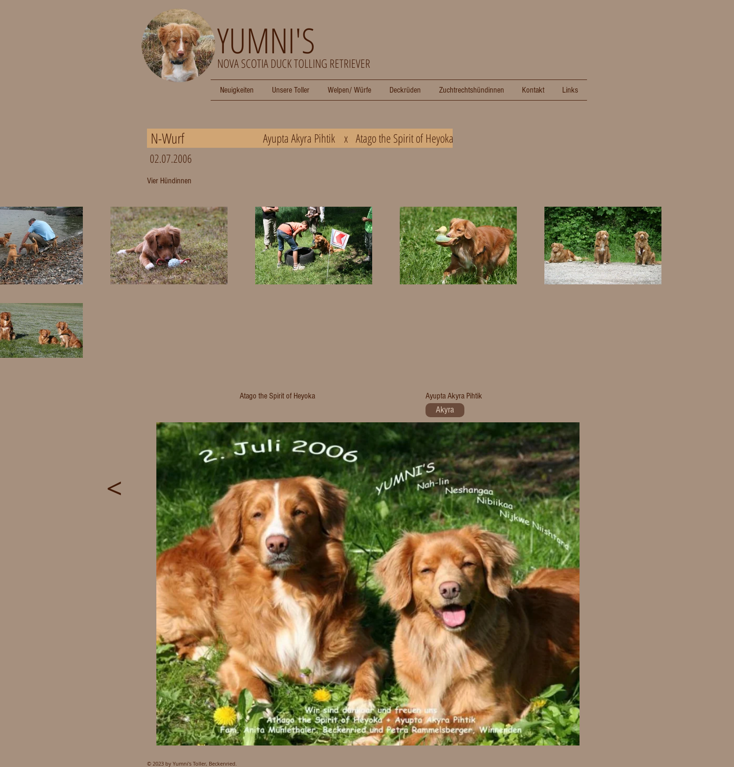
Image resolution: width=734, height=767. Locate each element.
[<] (114, 487)
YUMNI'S (266, 40)
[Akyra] (445, 410)
